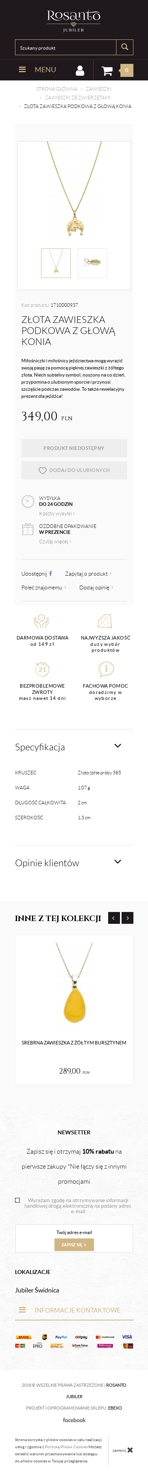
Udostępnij (36, 574)
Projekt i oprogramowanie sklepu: (74, 1408)
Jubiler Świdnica (37, 1290)
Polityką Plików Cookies (66, 1447)
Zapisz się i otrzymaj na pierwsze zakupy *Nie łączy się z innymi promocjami (74, 1166)
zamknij (122, 1450)
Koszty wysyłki (57, 514)
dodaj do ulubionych (74, 470)
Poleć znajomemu (43, 587)
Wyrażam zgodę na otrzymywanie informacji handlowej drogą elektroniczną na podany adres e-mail (77, 1206)
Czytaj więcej (55, 542)
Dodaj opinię (96, 587)
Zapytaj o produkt (88, 574)
